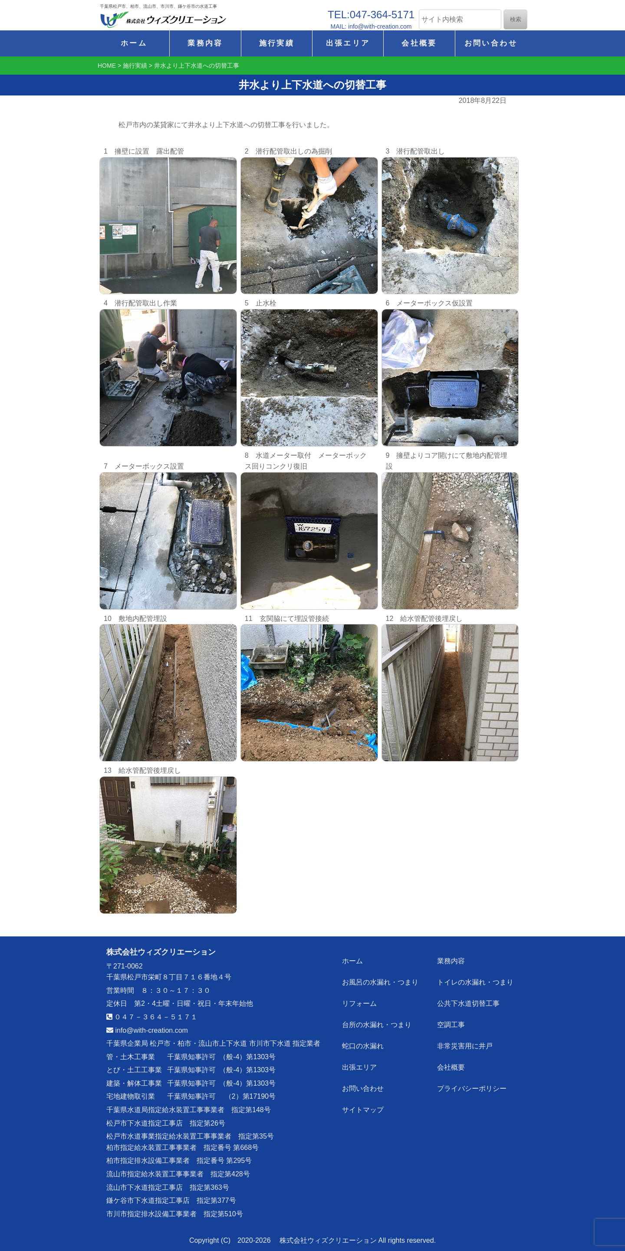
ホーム (134, 43)
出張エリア (348, 43)
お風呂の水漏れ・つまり (380, 981)
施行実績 (276, 43)
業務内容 (205, 43)
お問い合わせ (490, 43)
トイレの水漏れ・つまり (475, 981)
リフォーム (359, 1002)
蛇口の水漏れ (363, 1043)
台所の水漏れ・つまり (377, 1023)
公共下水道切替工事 (468, 1002)
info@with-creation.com (147, 1030)
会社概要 (419, 43)
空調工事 (451, 1023)
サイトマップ (363, 1106)
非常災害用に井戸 (465, 1043)
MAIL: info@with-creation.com (371, 26)
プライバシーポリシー (472, 1085)
